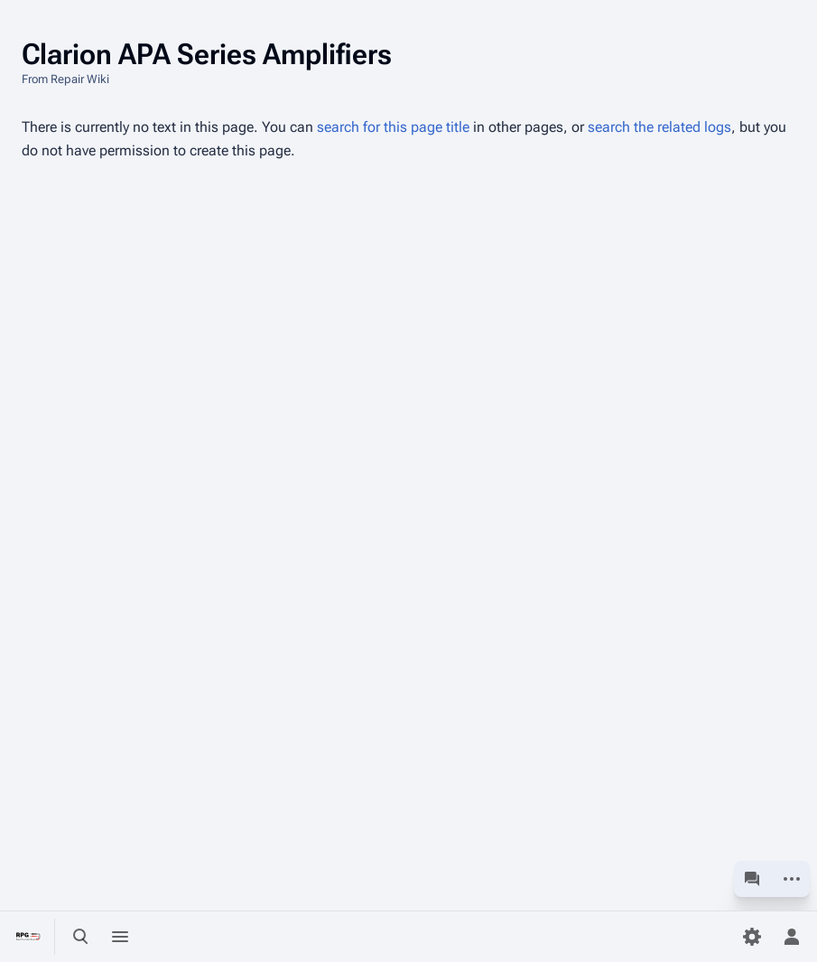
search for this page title (393, 126)
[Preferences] (752, 937)
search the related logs (659, 126)
